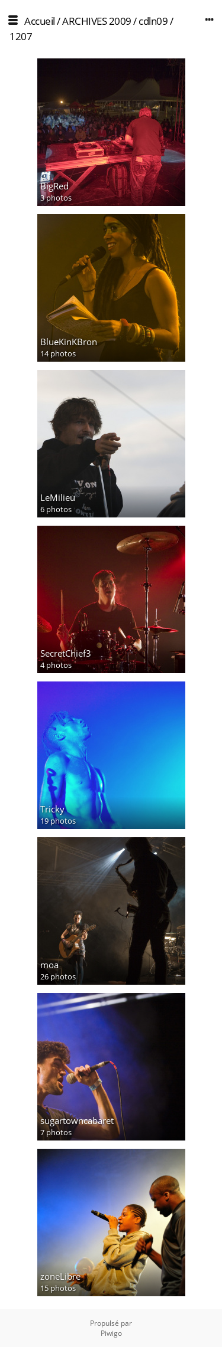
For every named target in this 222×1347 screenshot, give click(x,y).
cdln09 (153, 21)
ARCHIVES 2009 (96, 21)
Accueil (39, 21)
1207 (20, 36)
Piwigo (111, 1333)
